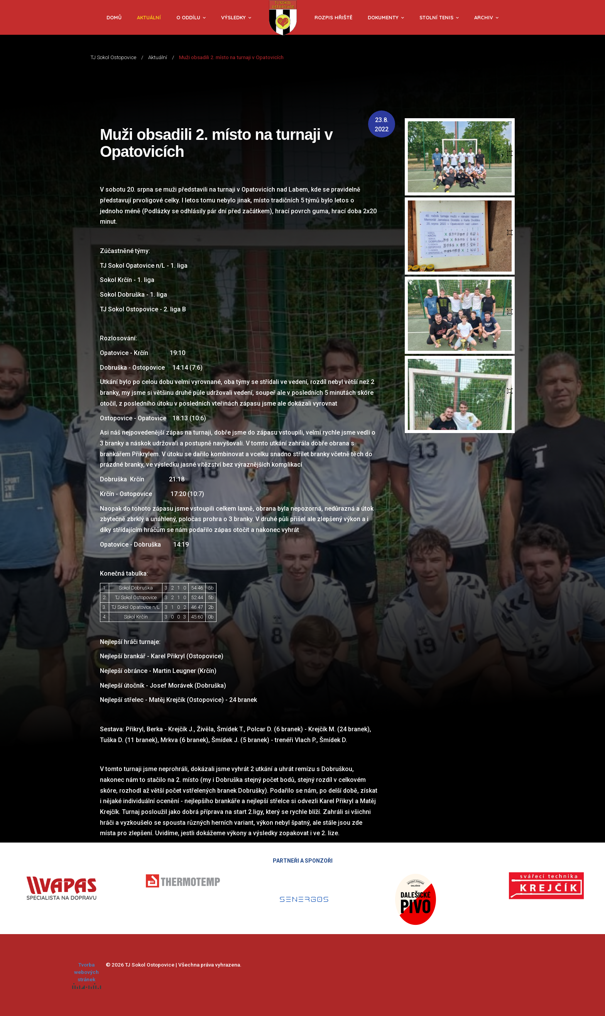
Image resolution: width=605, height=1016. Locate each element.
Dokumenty (383, 17)
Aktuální (149, 17)
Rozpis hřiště (333, 17)
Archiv (483, 17)
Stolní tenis (436, 17)
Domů (114, 17)
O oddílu (188, 17)
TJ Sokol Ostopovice (113, 57)
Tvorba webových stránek (86, 975)
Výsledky (233, 17)
